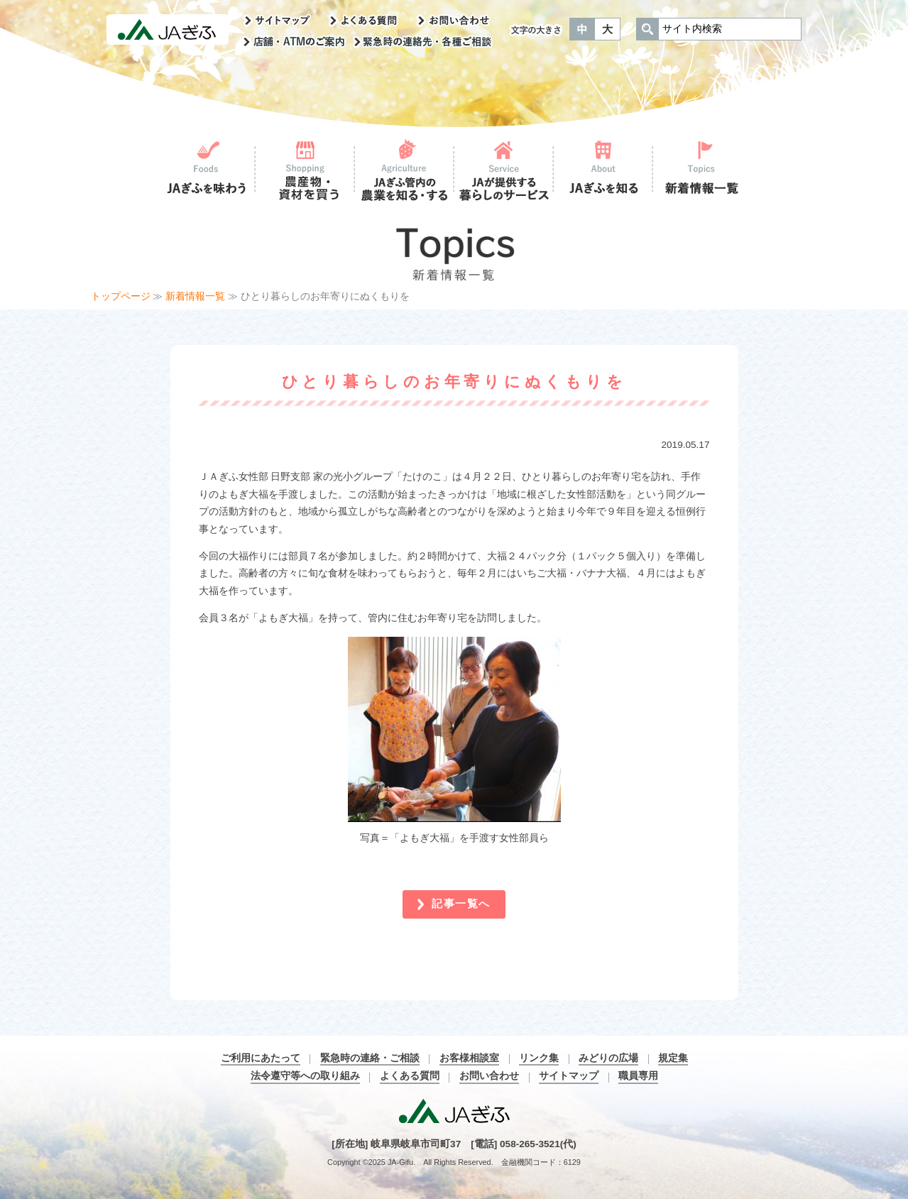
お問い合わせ (489, 1076)
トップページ (121, 296)
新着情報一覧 (195, 296)
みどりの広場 (608, 1058)
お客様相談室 (469, 1058)
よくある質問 (409, 1076)
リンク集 (539, 1058)
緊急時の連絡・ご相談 (370, 1058)
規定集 (673, 1058)
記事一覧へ (461, 903)
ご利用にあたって (260, 1058)
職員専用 (638, 1076)
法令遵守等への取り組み (305, 1076)
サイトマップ (568, 1076)
